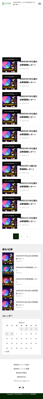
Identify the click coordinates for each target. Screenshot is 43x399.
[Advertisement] (21, 30)
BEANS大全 (21, 377)
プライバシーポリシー (22, 381)
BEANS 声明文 (21, 373)
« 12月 (7, 351)
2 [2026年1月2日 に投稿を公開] (26, 329)
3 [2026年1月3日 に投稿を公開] (31, 329)
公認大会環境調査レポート (11, 59)
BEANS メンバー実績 (21, 369)
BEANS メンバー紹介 (21, 365)
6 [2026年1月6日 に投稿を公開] (11, 333)
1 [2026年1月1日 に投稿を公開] (21, 329)
